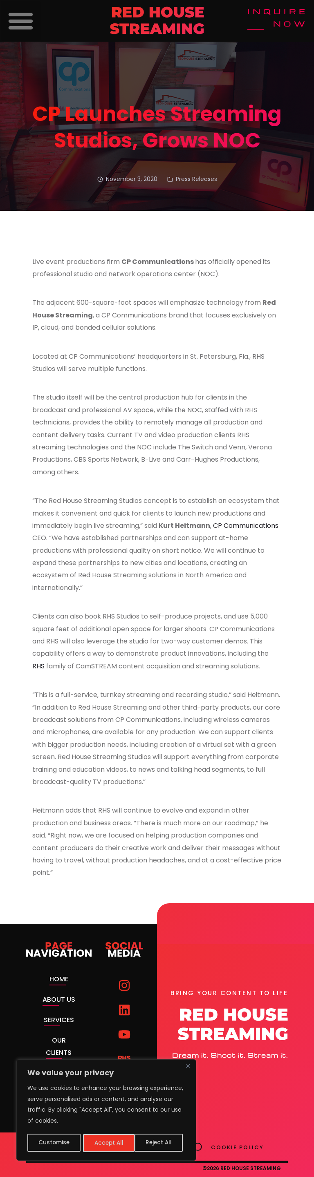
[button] (21, 21)
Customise (54, 1143)
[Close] (188, 1068)
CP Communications (245, 525)
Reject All (107, 1143)
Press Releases (196, 179)
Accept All (159, 1143)
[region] (106, 1111)
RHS (38, 666)
